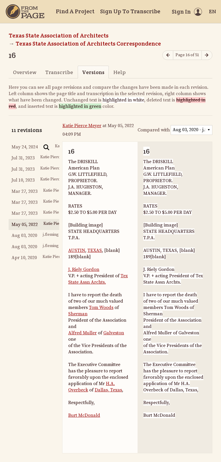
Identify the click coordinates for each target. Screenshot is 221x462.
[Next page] (206, 55)
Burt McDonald (84, 415)
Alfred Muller (82, 333)
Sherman (77, 314)
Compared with (154, 130)
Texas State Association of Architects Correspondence (88, 43)
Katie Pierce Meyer (81, 126)
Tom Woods (101, 307)
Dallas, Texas (108, 390)
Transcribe (59, 72)
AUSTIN (76, 250)
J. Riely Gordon (83, 269)
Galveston (113, 333)
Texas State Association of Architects (58, 35)
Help (119, 72)
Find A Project (75, 11)
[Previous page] (167, 55)
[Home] (25, 11)
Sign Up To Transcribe (130, 11)
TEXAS (94, 250)
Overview (24, 72)
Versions (93, 72)
